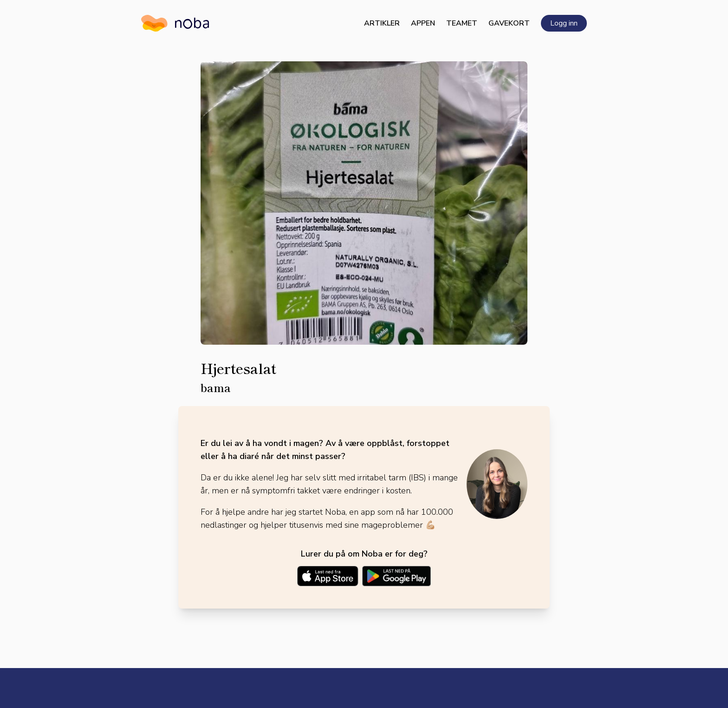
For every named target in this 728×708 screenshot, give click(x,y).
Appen (423, 23)
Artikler (382, 23)
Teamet (461, 23)
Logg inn (564, 23)
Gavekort (509, 23)
